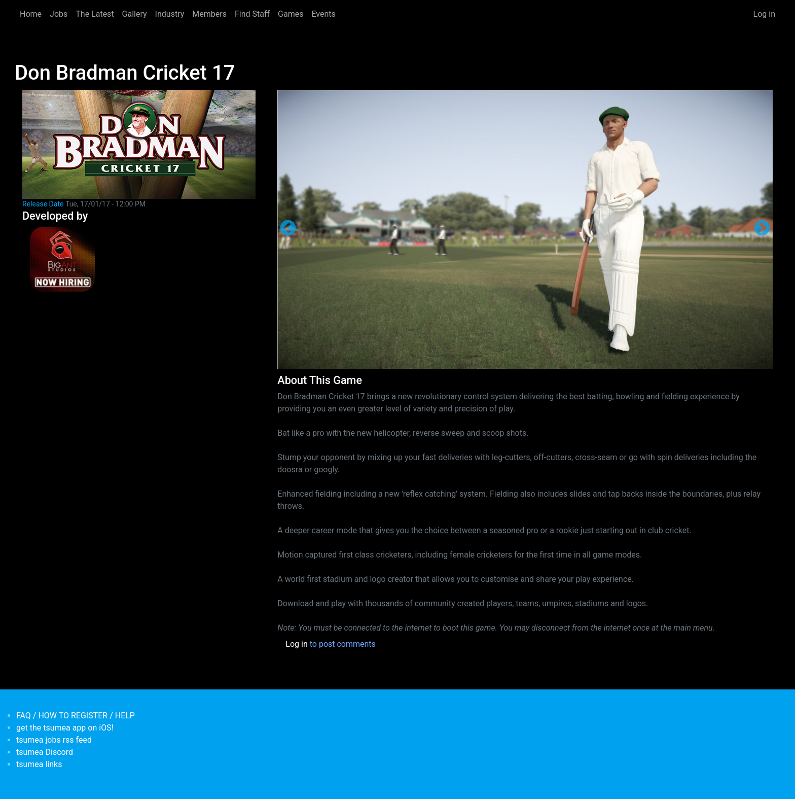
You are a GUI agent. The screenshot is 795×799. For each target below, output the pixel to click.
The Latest (95, 14)
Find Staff (252, 14)
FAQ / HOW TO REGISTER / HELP (75, 715)
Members (209, 14)
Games (290, 14)
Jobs (58, 14)
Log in (764, 14)
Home (31, 14)
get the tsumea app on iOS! (65, 728)
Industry (170, 14)
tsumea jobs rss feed (54, 740)
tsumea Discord (44, 752)
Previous (288, 228)
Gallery (134, 14)
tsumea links (39, 764)
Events (323, 14)
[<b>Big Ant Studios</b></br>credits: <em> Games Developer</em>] (62, 259)
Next (762, 228)
